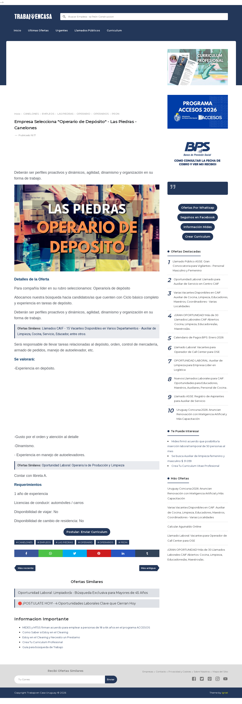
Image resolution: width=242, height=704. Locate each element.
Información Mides (198, 227)
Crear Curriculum (197, 236)
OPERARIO (93, 542)
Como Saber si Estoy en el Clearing (47, 638)
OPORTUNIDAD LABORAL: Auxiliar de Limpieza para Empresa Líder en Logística (199, 371)
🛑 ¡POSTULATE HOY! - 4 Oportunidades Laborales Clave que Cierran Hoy (77, 605)
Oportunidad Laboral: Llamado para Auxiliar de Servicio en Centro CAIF (198, 283)
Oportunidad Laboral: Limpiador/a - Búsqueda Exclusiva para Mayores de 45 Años (83, 594)
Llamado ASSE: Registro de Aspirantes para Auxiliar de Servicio (198, 411)
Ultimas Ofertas (40, 30)
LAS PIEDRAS (70, 542)
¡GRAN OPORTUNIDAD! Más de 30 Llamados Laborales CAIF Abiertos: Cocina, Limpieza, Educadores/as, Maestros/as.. (199, 326)
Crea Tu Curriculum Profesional (44, 648)
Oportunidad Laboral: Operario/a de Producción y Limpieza (85, 465)
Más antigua (147, 568)
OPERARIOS (115, 542)
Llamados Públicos (91, 30)
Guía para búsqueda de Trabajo (43, 653)
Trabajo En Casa (192, 188)
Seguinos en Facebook (197, 217)
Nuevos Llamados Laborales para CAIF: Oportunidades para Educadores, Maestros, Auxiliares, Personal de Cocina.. (197, 392)
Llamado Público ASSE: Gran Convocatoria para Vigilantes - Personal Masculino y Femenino (200, 266)
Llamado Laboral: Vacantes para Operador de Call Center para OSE (197, 354)
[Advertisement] (86, 77)
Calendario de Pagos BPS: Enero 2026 (200, 342)
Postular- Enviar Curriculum (86, 532)
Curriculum (119, 30)
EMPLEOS (48, 542)
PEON (134, 542)
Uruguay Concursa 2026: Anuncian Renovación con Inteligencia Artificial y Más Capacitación (201, 428)
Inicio (18, 30)
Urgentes (64, 30)
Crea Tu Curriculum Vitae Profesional (197, 480)
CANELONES (26, 542)
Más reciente (26, 568)
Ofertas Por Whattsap (197, 207)
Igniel (225, 698)
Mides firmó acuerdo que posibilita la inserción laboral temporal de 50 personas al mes (196, 460)
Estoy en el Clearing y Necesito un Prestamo (54, 643)
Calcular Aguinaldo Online (185, 546)
